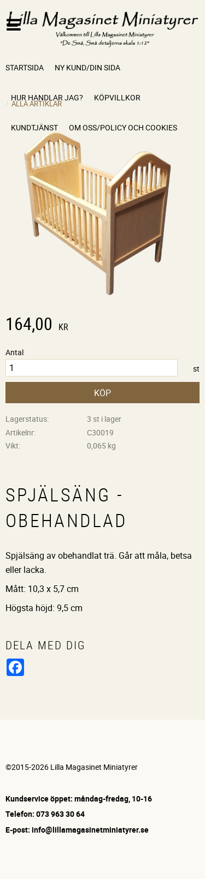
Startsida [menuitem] (24, 67)
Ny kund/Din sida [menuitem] (87, 67)
